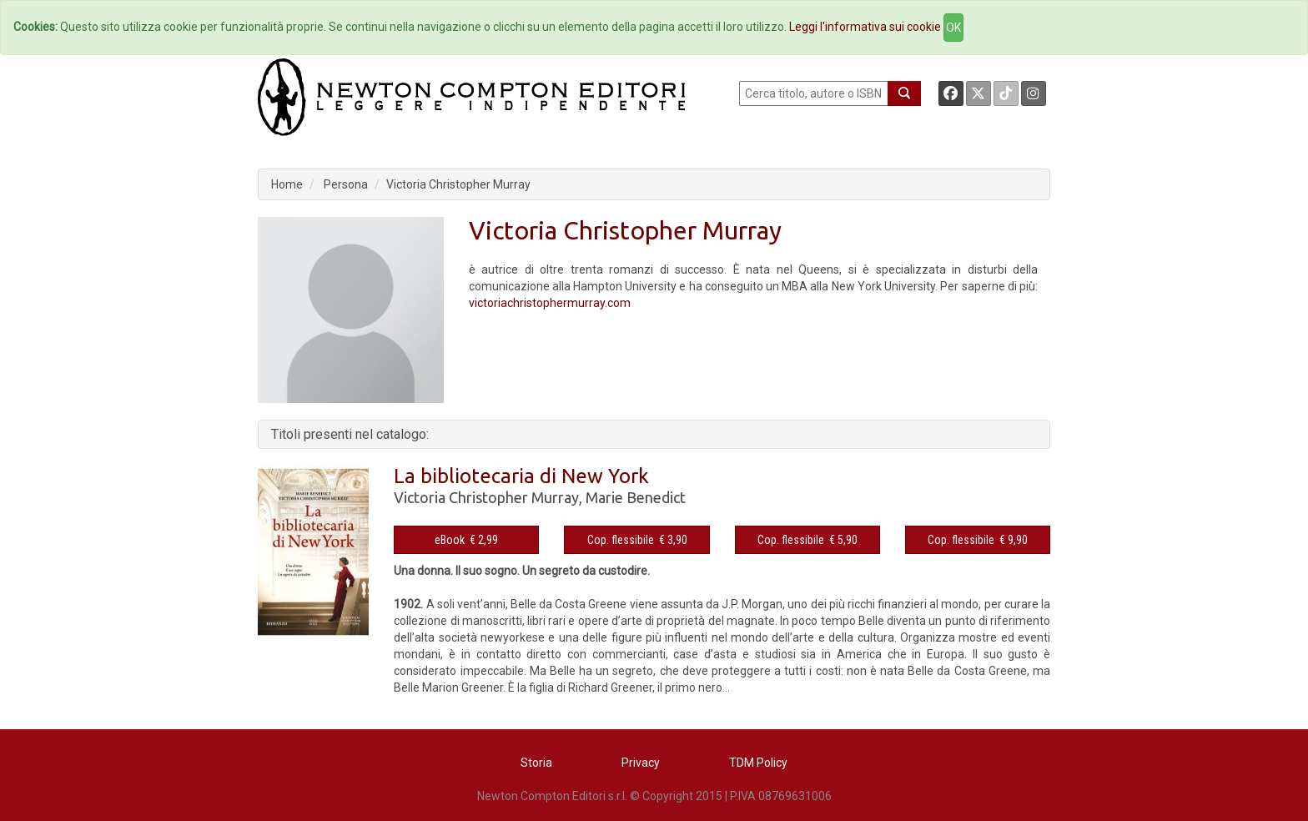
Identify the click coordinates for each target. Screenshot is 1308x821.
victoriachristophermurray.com (550, 303)
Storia (536, 762)
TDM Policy (758, 762)
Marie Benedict (636, 497)
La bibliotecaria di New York (521, 476)
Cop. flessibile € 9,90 (978, 539)
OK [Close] (953, 27)
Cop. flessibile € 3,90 (637, 539)
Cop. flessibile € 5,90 (807, 539)
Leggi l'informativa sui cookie (865, 26)
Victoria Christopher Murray (458, 184)
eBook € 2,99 (466, 539)
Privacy (640, 762)
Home (287, 184)
